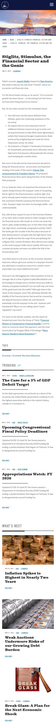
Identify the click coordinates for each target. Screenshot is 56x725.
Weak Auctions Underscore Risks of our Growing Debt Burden (24, 643)
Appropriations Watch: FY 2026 (27, 476)
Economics (24, 569)
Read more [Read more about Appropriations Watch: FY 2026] (5, 507)
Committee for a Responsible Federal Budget (5, 5)
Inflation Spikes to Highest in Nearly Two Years (26, 577)
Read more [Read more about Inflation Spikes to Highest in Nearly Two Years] (8, 588)
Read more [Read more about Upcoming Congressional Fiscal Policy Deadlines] (5, 460)
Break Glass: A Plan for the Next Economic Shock (27, 710)
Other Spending (23, 469)
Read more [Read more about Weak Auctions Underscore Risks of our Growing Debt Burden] (8, 656)
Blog (13, 469)
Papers (18, 701)
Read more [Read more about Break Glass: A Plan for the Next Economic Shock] (8, 720)
